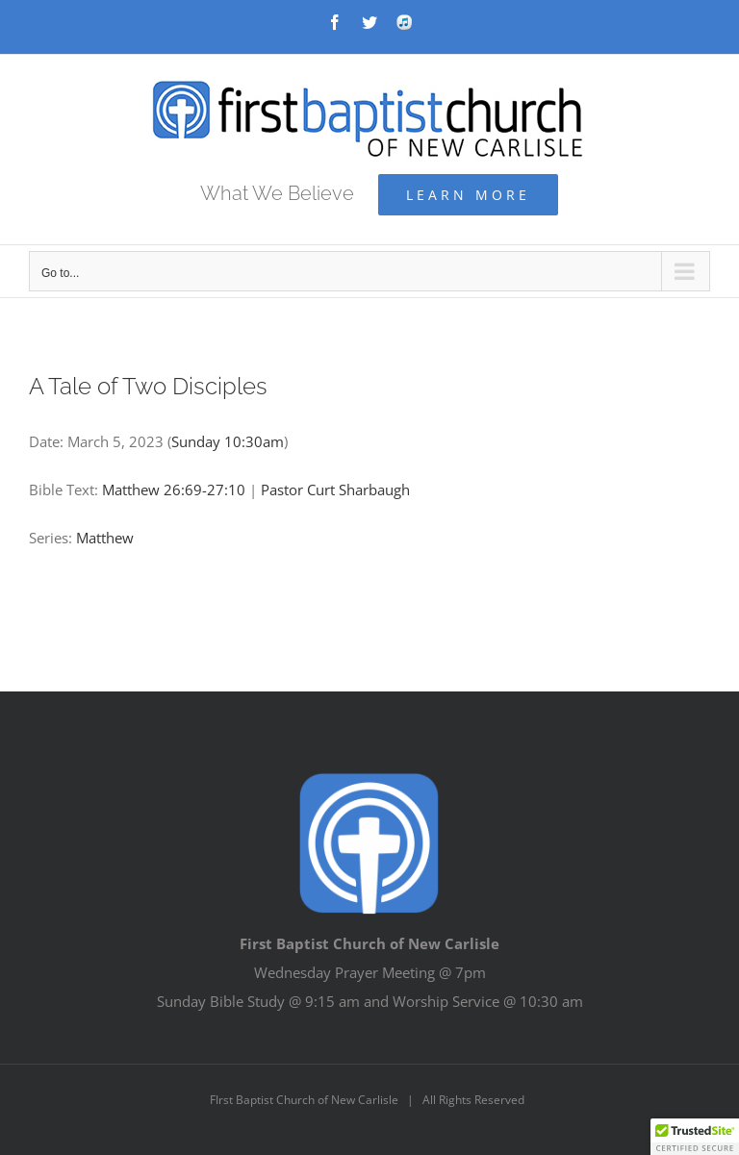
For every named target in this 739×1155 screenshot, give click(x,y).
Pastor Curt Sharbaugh (335, 489)
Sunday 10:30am (227, 441)
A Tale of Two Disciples (148, 386)
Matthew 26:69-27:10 (173, 489)
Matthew (105, 537)
